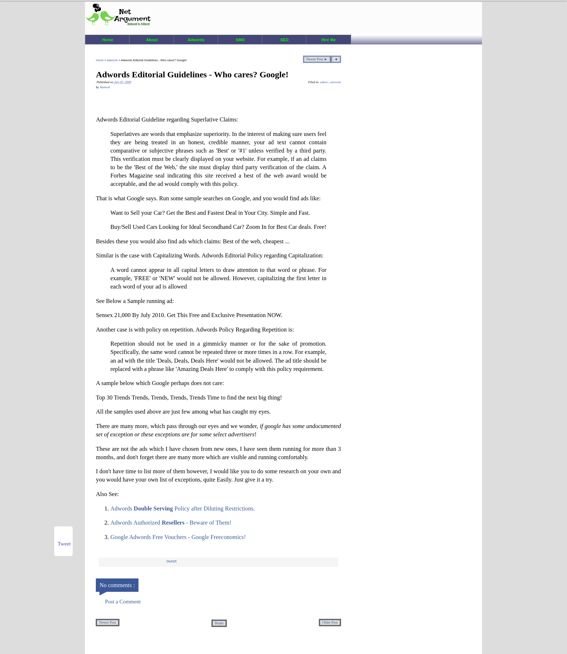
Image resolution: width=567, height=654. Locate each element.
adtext (324, 82)
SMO (240, 40)
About (152, 40)
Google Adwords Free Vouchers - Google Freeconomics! (178, 537)
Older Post (330, 622)
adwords (112, 60)
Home (108, 40)
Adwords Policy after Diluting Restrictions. (182, 508)
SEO (284, 40)
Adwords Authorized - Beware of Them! (170, 522)
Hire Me (328, 40)
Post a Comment (123, 601)
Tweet (172, 561)
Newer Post (107, 622)
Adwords (196, 40)
